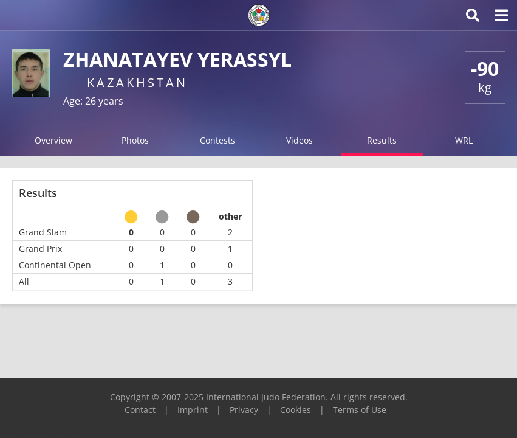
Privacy (244, 409)
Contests (217, 140)
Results (382, 140)
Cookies (295, 409)
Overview (53, 140)
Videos (299, 140)
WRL (464, 140)
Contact (140, 409)
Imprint (192, 409)
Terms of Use (359, 409)
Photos (135, 140)
